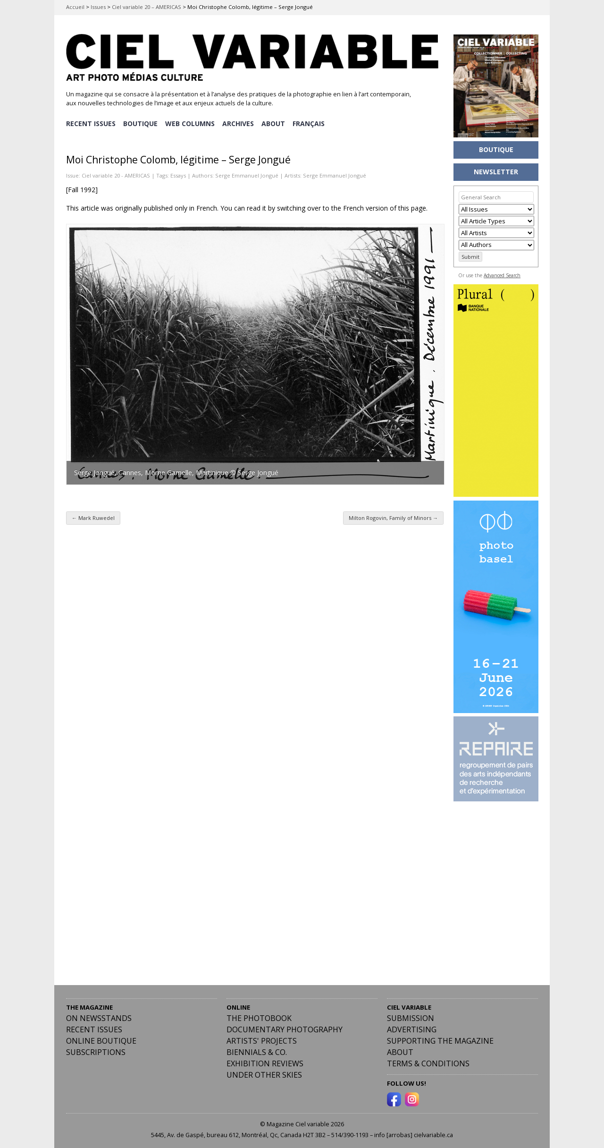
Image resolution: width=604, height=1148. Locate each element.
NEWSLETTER (496, 171)
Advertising (411, 1029)
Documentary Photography (284, 1029)
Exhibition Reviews (264, 1063)
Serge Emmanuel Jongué (246, 174)
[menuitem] (311, 123)
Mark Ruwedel (93, 517)
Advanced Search (502, 275)
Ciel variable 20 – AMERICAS (146, 6)
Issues (98, 6)
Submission (410, 1017)
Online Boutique (101, 1040)
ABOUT (275, 123)
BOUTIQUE (141, 123)
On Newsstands (99, 1017)
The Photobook (259, 1017)
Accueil (75, 6)
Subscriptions (96, 1051)
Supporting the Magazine (440, 1040)
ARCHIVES (239, 123)
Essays (178, 174)
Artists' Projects (261, 1040)
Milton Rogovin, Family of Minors (393, 517)
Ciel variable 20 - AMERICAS (116, 174)
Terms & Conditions (428, 1063)
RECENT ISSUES (91, 123)
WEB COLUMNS (191, 123)
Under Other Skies (264, 1074)
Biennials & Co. (256, 1051)
